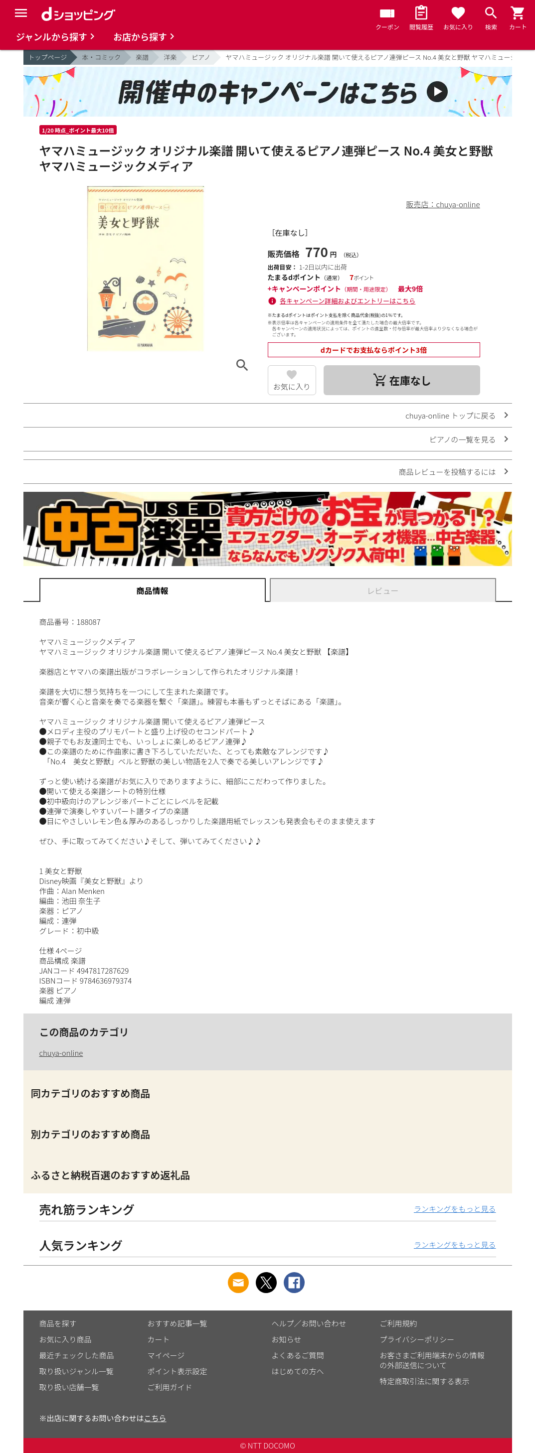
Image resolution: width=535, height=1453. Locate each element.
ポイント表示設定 (177, 1371)
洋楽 (170, 57)
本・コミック (101, 57)
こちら (155, 1418)
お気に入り (292, 386)
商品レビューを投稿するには (447, 471)
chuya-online (61, 1052)
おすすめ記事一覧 (177, 1323)
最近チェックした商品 (76, 1355)
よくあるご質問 (298, 1355)
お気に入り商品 (65, 1339)
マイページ (166, 1355)
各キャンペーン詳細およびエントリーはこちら (347, 300)
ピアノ (200, 57)
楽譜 (142, 57)
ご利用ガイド (170, 1387)
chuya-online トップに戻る (450, 415)
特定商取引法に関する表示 (425, 1381)
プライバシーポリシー (417, 1339)
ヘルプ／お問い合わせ (309, 1323)
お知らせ (287, 1339)
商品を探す (58, 1323)
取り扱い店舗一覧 (69, 1387)
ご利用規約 (398, 1323)
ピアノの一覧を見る (462, 439)
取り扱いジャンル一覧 (76, 1371)
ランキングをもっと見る (455, 1208)
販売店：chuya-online (443, 204)
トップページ (47, 57)
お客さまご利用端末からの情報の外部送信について (432, 1360)
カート (159, 1339)
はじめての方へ (298, 1371)
